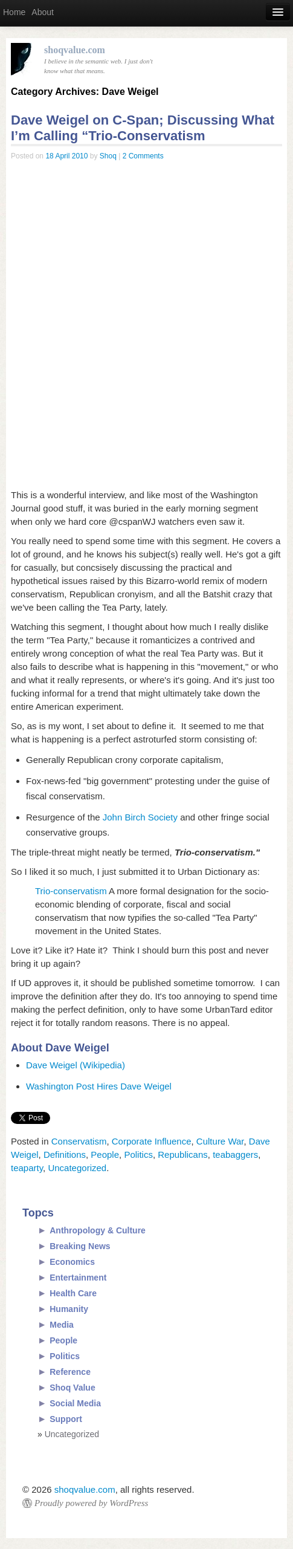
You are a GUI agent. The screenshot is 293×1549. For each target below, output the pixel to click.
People (105, 1154)
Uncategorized (77, 1168)
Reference (70, 1372)
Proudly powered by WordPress (91, 1503)
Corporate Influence (152, 1141)
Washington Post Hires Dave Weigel (99, 1086)
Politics (138, 1154)
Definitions (64, 1154)
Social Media (75, 1403)
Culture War (220, 1141)
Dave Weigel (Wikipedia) (75, 1065)
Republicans (183, 1154)
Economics (72, 1262)
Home (14, 12)
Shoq (108, 156)
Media (62, 1325)
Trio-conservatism (71, 891)
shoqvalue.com (84, 1489)
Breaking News (80, 1246)
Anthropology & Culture (98, 1230)
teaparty (27, 1168)
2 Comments (143, 156)
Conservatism (79, 1141)
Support (66, 1419)
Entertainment (78, 1277)
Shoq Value (72, 1387)
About (42, 12)
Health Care (73, 1293)
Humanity (69, 1309)
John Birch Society (140, 817)
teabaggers (235, 1154)
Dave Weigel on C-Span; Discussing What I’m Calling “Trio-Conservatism (142, 127)
